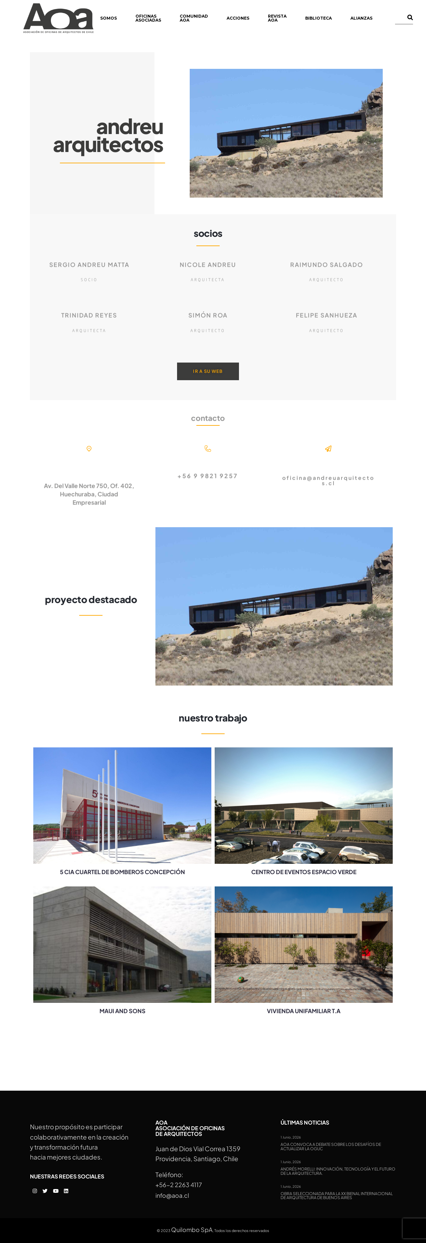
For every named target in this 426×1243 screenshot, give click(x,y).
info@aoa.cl (172, 1195)
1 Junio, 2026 (291, 1137)
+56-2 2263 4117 (178, 1184)
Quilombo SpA (192, 1229)
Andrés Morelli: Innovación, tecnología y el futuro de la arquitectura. (338, 1171)
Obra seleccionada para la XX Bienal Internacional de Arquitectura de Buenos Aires (337, 1196)
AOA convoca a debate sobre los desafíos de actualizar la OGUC (331, 1147)
